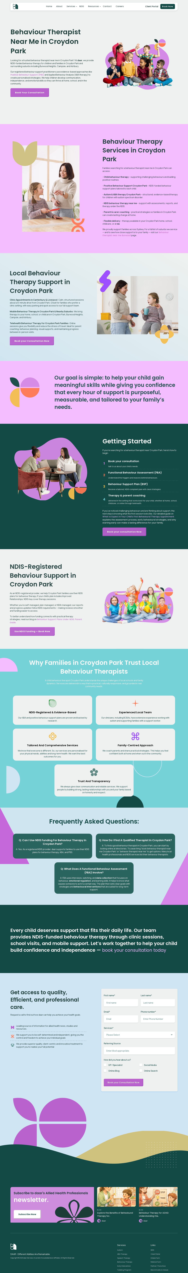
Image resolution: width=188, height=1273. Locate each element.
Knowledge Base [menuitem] (124, 1268)
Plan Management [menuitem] (124, 1234)
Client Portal (151, 6)
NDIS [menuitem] (81, 6)
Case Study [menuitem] (122, 1264)
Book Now (167, 6)
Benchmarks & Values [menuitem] (159, 1230)
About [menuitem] (59, 6)
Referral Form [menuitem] (156, 1222)
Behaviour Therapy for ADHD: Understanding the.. (154, 1174)
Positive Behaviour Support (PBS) (27, 74)
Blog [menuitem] (119, 1252)
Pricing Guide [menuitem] (156, 1238)
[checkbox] (139, 1028)
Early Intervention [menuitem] (124, 1226)
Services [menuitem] (70, 6)
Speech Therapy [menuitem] (123, 1218)
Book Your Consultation (30, 92)
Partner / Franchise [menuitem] (158, 1226)
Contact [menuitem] (106, 6)
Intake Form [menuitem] (155, 1218)
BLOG (99, 1170)
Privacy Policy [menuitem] (156, 1252)
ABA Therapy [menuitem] (122, 1214)
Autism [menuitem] (120, 1210)
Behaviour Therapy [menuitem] (124, 1222)
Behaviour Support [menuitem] (124, 1238)
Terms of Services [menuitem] (158, 1256)
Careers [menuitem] (119, 6)
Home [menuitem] (49, 6)
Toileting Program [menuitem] (124, 1230)
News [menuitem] (119, 1256)
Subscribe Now (28, 1174)
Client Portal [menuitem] (155, 1214)
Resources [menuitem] (92, 6)
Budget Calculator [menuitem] (158, 1234)
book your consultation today (137, 909)
